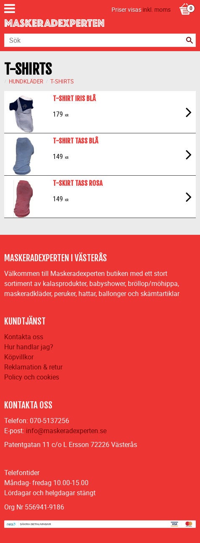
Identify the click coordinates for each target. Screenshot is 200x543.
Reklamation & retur (33, 367)
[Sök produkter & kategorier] (100, 40)
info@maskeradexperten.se (66, 430)
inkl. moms (157, 9)
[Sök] (189, 40)
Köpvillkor (19, 356)
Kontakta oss (23, 336)
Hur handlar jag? (28, 346)
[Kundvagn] (185, 0)
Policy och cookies (31, 377)
